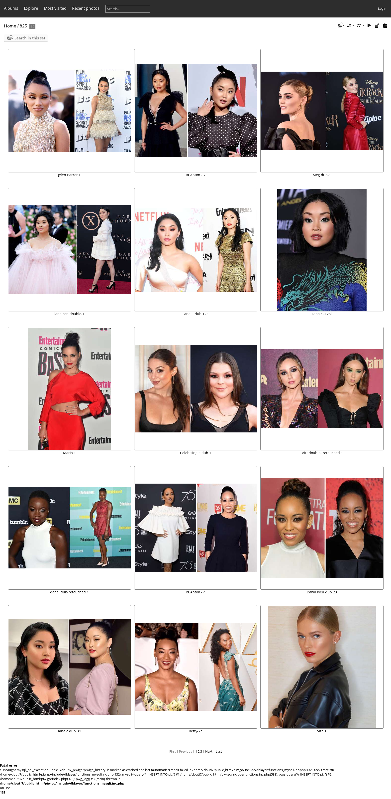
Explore (31, 8)
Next (208, 751)
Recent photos (85, 8)
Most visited (55, 8)
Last (219, 751)
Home (10, 26)
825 (23, 26)
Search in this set (29, 37)
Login (382, 8)
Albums (11, 8)
